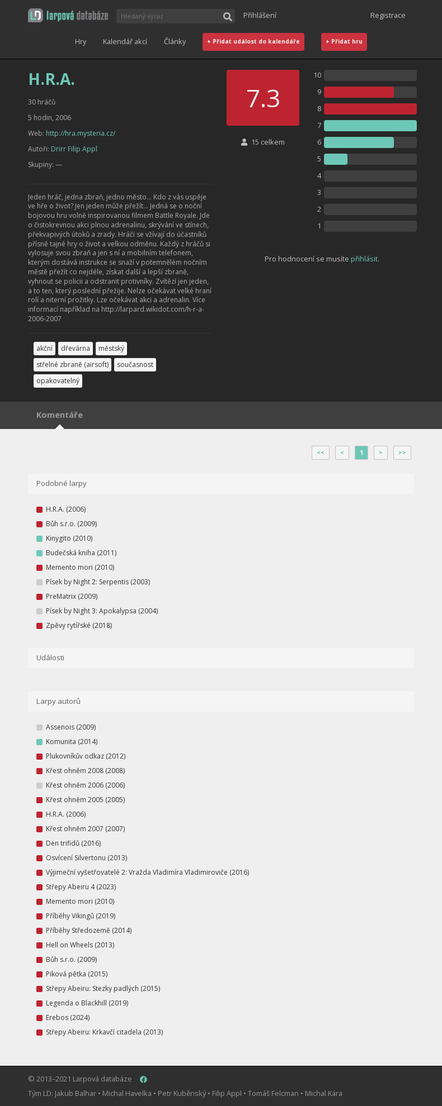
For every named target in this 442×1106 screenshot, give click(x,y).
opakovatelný (57, 380)
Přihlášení (259, 15)
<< (321, 452)
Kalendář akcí (125, 41)
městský (111, 348)
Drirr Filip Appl (74, 149)
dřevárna (75, 348)
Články (175, 41)
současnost (135, 364)
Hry (80, 41)
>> (402, 452)
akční (44, 348)
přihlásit (364, 259)
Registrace (388, 15)
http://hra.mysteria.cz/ (80, 133)
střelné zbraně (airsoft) (72, 364)
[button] (68, 15)
